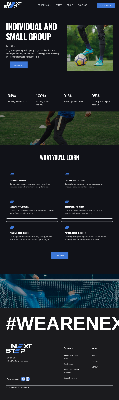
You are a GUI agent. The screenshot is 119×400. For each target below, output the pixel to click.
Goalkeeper (68, 364)
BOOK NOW (18, 65)
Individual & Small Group (71, 357)
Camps (95, 361)
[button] (44, 5)
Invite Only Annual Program (71, 371)
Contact (95, 367)
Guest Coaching (70, 378)
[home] (12, 5)
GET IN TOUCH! (106, 5)
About (94, 356)
